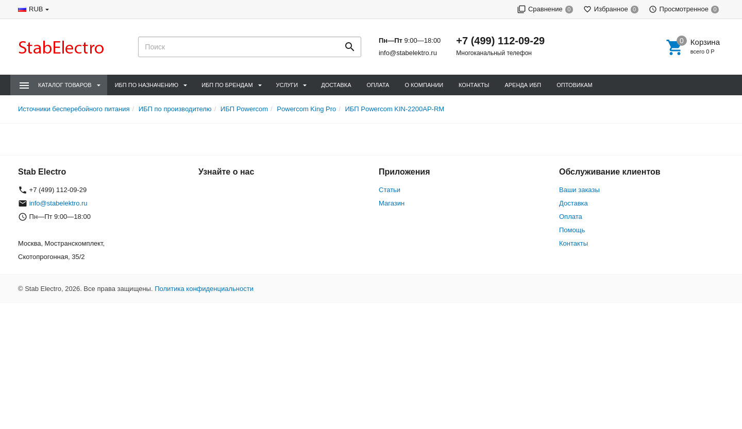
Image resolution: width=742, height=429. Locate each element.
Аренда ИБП (522, 85)
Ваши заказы (579, 190)
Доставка (336, 85)
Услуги (287, 85)
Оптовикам (574, 85)
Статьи (389, 190)
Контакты (474, 85)
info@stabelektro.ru (408, 53)
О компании (423, 85)
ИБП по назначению (146, 85)
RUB (36, 9)
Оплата (378, 85)
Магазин (391, 203)
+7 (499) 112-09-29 (500, 40)
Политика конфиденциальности (204, 289)
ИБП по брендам (226, 85)
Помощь (572, 230)
